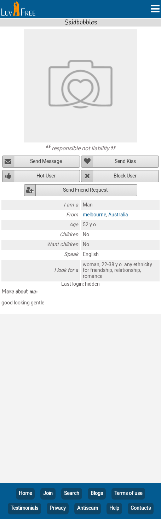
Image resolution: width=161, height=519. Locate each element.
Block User (125, 176)
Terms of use (128, 493)
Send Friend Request (85, 190)
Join (48, 493)
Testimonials (24, 508)
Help (114, 508)
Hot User (46, 176)
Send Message (46, 161)
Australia (118, 215)
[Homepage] (18, 9)
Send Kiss (125, 161)
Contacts (141, 508)
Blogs (97, 493)
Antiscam (87, 508)
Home (25, 493)
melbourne (94, 215)
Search (71, 493)
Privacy (58, 508)
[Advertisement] (80, 400)
